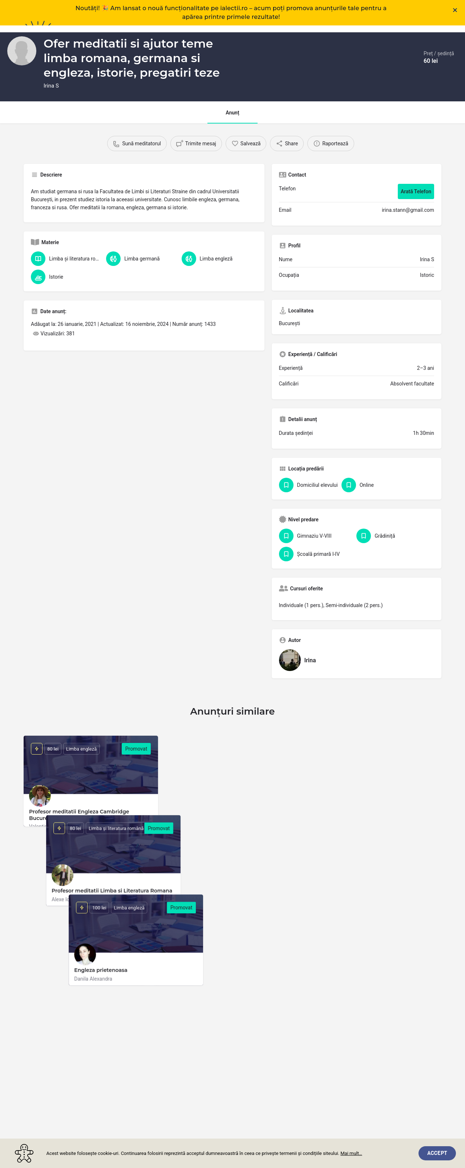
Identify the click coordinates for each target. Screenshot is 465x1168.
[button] (455, 10)
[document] (232, 584)
